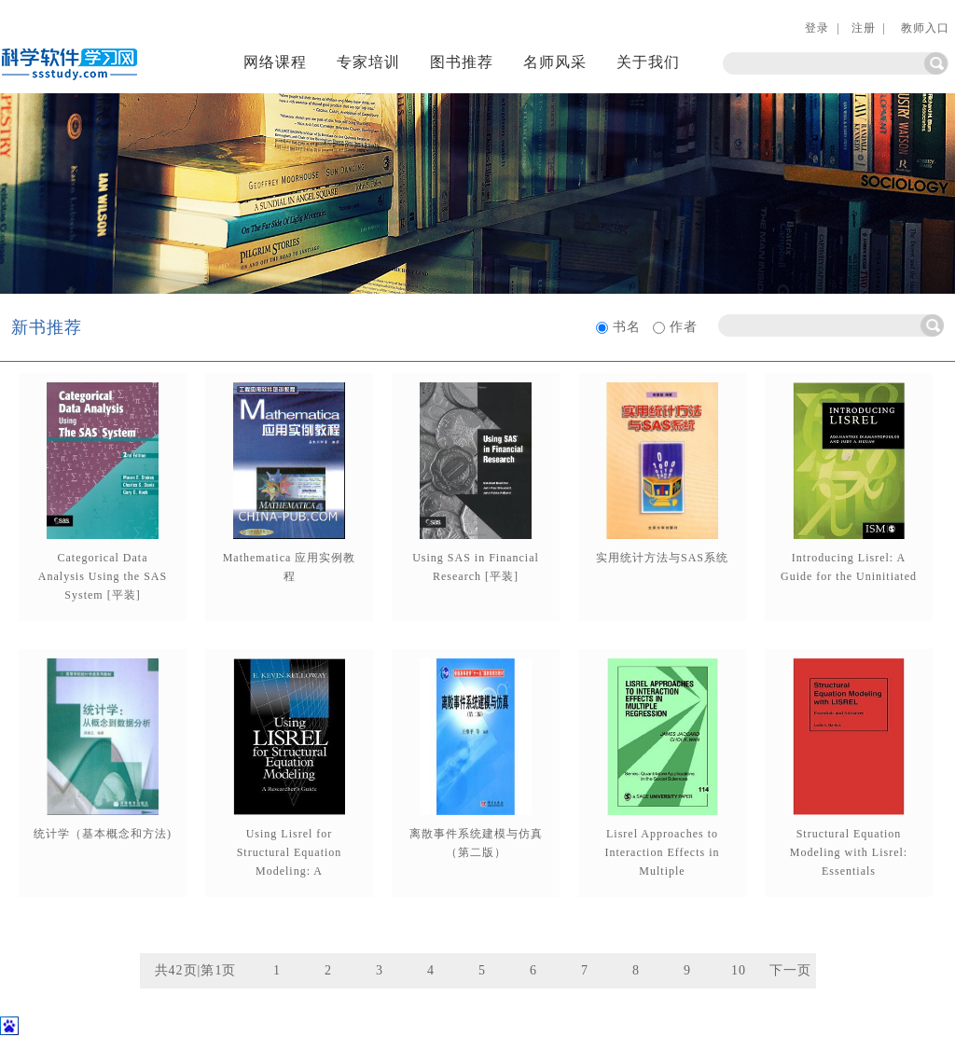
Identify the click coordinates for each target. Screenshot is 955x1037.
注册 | (868, 28)
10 (738, 970)
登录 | (822, 28)
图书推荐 (461, 62)
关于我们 (648, 62)
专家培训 (368, 62)
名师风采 (555, 62)
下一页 (790, 970)
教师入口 (923, 28)
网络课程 (275, 62)
